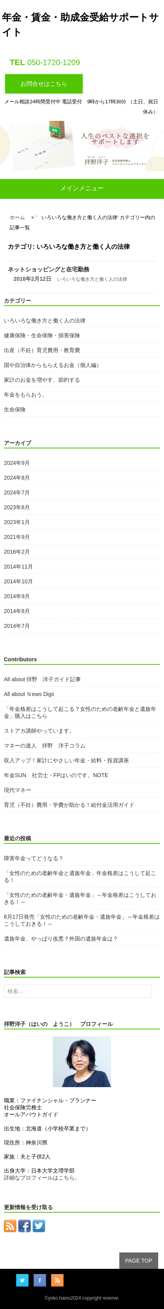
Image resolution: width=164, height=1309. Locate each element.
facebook (40, 1280)
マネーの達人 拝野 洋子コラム (44, 745)
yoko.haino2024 (64, 1298)
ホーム (17, 217)
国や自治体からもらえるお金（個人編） (53, 365)
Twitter (22, 1280)
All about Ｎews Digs (29, 694)
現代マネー (17, 790)
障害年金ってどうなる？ (34, 858)
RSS (57, 1280)
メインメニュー (82, 188)
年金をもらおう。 (25, 394)
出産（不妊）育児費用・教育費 (42, 350)
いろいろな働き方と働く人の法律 (92, 279)
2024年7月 (17, 492)
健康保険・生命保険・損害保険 (42, 335)
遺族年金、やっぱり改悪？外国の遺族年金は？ (61, 938)
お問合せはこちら (44, 83)
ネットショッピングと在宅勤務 (48, 269)
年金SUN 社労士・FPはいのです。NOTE (56, 775)
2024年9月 (17, 463)
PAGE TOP (138, 1261)
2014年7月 (17, 626)
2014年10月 (18, 581)
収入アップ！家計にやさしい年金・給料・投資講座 (66, 760)
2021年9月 (17, 537)
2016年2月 (17, 552)
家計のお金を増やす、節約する (42, 380)
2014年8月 (17, 611)
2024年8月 (17, 478)
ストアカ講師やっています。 (39, 731)
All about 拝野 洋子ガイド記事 (42, 679)
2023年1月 (17, 522)
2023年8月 (17, 507)
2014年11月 (18, 566)
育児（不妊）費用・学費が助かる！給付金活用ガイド (69, 805)
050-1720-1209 (53, 62)
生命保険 (15, 409)
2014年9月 (17, 596)
